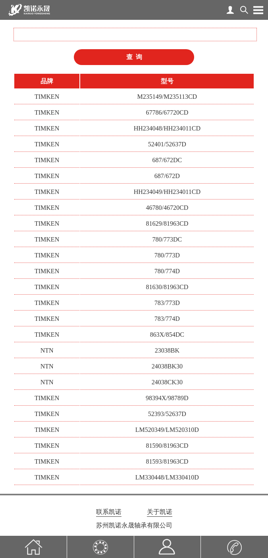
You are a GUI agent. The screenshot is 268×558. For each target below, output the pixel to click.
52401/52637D (167, 144)
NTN (47, 350)
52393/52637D (167, 413)
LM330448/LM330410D (167, 477)
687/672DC (167, 160)
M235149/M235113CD (167, 96)
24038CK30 (167, 382)
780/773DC (167, 239)
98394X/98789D (167, 398)
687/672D (167, 176)
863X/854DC (167, 334)
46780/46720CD (167, 207)
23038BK (167, 350)
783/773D (167, 302)
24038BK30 (167, 366)
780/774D (167, 271)
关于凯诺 (159, 511)
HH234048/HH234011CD (167, 128)
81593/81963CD (167, 461)
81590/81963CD (167, 445)
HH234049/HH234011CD (167, 191)
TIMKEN (47, 96)
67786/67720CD (167, 112)
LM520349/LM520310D (167, 429)
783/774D (167, 318)
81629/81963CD (167, 223)
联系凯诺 (108, 511)
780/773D (167, 255)
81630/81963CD (167, 287)
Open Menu (258, 10)
